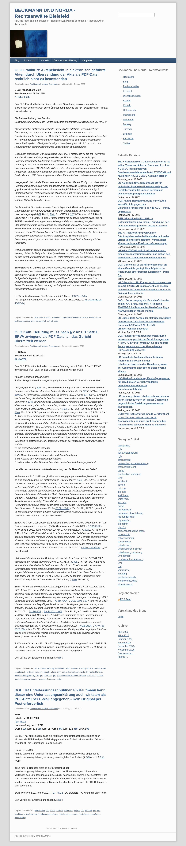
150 (40, 729)
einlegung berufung (47, 672)
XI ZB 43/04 (61, 601)
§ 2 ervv (38, 668)
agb (120, 449)
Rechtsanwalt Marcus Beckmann (44, 84)
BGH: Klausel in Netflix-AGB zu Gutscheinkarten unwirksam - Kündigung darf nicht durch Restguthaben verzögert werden (143, 222)
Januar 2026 (124, 642)
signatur (34, 679)
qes (54, 675)
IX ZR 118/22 (62, 508)
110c (52, 214)
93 (87, 729)
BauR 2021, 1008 (53, 611)
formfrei (59, 810)
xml (50, 679)
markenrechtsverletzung (130, 513)
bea (44, 668)
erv (28, 321)
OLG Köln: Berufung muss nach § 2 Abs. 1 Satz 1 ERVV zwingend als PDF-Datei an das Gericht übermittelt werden (56, 336)
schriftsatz (91, 675)
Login (121, 617)
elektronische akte (80, 317)
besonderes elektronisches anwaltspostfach (74, 668)
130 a (18, 394)
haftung (122, 488)
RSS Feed (125, 599)
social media (124, 541)
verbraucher (124, 570)
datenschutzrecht (127, 467)
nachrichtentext (95, 672)
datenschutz (124, 460)
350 (75, 729)
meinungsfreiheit (126, 516)
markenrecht (124, 509)
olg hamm (123, 524)
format (64, 672)
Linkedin (127, 134)
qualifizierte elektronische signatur (71, 675)
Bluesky (127, 124)
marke (121, 506)
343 (60, 729)
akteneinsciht (45, 317)
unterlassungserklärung (90, 814)
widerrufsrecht (125, 584)
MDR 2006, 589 (79, 601)
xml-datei (57, 679)
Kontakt (45, 60)
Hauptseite (87, 60)
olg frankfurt (41, 321)
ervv (59, 672)
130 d (87, 394)
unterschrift (43, 679)
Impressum (30, 60)
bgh (26, 672)
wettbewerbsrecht (127, 577)
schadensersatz (126, 538)
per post (96, 810)
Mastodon (128, 119)
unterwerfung (20, 818)
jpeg (33, 321)
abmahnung (40, 810)
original (77, 810)
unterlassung (124, 545)
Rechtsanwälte (131, 86)
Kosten (126, 100)
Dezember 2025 (126, 646)
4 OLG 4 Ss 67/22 (90, 547)
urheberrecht (124, 556)
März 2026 (123, 635)
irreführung (123, 495)
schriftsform (20, 814)
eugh (120, 477)
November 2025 (126, 649)
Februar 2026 (125, 639)
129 (85, 391)
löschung (122, 502)
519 (39, 387)
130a (30, 402)
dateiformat (33, 672)
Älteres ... (123, 657)
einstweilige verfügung (129, 474)
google (121, 484)
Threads (127, 129)
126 (25, 729)
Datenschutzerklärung (65, 60)
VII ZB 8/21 (35, 611)
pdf (48, 321)
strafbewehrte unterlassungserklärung (42, 814)
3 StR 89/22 (94, 526)
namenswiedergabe (23, 675)
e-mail (52, 810)
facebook (122, 481)
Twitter (126, 143)
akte (36, 317)
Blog (17, 60)
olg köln (36, 675)
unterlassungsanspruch (69, 814)
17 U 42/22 (20, 359)
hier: (60, 657)
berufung (50, 668)
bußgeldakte (66, 317)
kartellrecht (123, 499)
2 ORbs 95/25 (22, 97)
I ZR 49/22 (20, 721)
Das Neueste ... (126, 653)
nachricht (84, 672)
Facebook (128, 138)
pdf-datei (54, 321)
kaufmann (68, 810)
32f (71, 214)
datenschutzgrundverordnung (133, 463)
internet (122, 492)
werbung (122, 573)
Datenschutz (129, 110)
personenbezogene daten (131, 531)
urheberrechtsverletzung (130, 559)
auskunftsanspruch (128, 453)
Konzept (127, 91)
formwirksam (73, 672)
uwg (120, 566)
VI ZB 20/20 (85, 625)
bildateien (56, 317)
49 (39, 214)
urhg (120, 563)
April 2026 (123, 632)
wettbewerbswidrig (127, 580)
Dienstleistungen (132, 96)
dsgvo (121, 470)
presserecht (124, 534)
